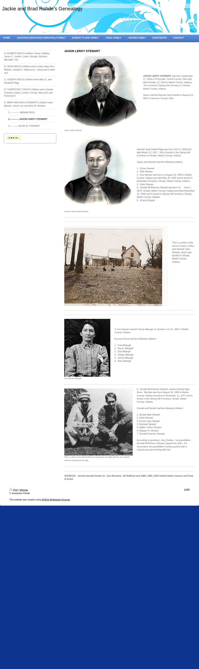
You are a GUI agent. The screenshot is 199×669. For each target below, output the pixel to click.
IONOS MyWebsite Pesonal (56, 499)
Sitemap (24, 490)
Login (187, 489)
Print (13, 490)
